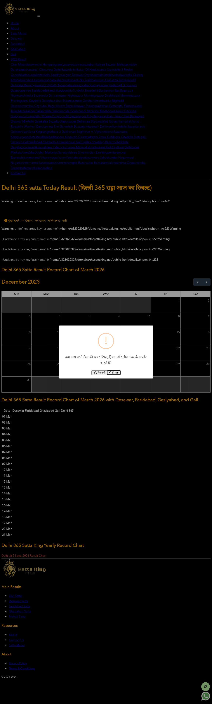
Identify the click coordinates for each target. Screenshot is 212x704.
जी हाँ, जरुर (114, 372)
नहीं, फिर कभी (99, 372)
